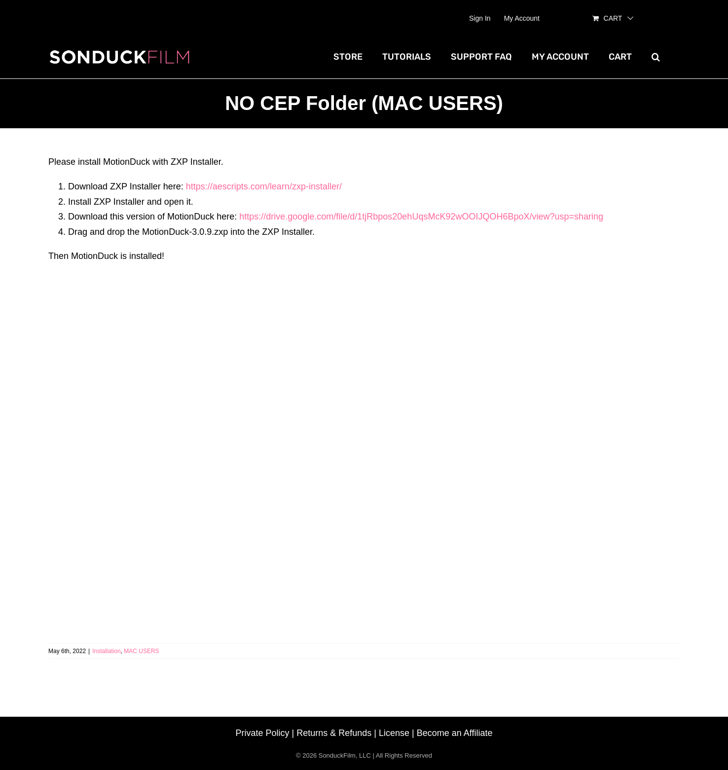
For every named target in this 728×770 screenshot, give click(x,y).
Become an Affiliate (455, 733)
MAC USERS (141, 651)
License (394, 733)
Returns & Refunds (333, 733)
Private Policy (263, 733)
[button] (656, 56)
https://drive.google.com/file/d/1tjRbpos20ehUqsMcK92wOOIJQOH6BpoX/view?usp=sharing (421, 216)
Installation (106, 651)
